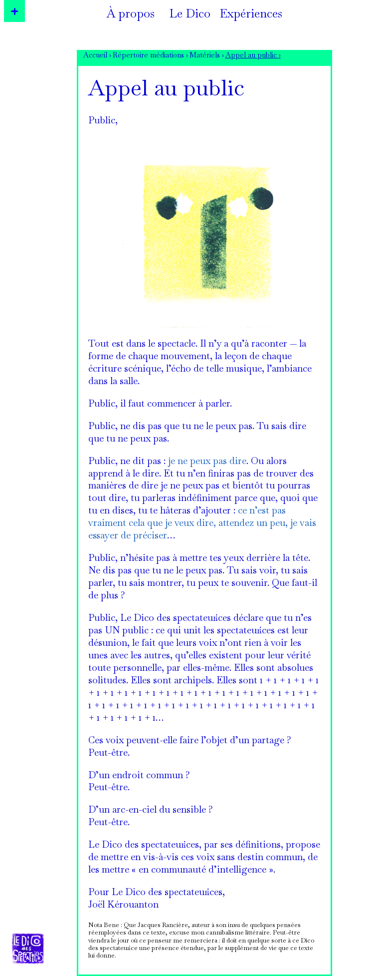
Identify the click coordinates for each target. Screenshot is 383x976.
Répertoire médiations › (150, 55)
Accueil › (97, 55)
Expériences (251, 15)
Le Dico (190, 15)
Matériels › (207, 55)
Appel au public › (253, 55)
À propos (131, 15)
